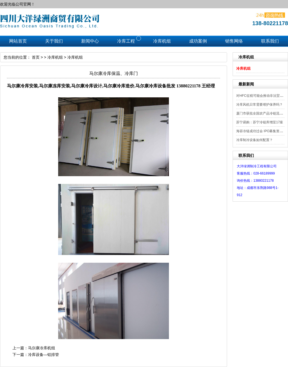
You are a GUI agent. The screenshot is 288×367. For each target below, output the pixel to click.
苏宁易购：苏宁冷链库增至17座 (259, 122)
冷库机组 (243, 68)
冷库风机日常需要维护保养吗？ (259, 104)
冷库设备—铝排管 (43, 354)
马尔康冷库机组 (41, 348)
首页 (36, 57)
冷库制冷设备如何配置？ (254, 140)
